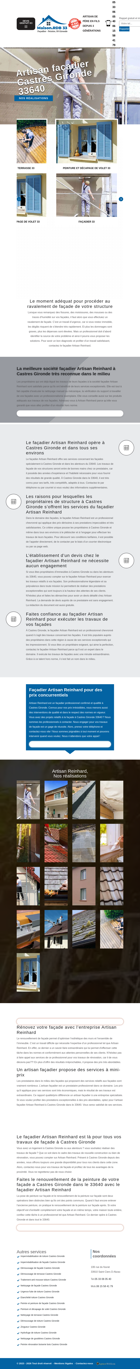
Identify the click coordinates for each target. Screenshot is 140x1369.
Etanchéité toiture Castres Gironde (37, 1297)
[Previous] (19, 199)
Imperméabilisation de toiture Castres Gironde (43, 1256)
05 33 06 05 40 (113, 12)
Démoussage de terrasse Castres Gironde (41, 1274)
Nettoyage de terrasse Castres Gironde (39, 1315)
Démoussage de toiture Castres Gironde (40, 1321)
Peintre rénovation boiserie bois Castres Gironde (44, 1344)
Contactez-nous (84, 1363)
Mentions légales (64, 1363)
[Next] (121, 199)
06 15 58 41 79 (113, 35)
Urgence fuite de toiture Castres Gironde (40, 1291)
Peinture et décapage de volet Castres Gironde (43, 1309)
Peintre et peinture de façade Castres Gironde (43, 1303)
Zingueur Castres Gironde (33, 1327)
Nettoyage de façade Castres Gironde (39, 1285)
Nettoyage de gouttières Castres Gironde (40, 1338)
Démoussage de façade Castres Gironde (40, 1268)
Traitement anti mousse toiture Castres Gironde (43, 1279)
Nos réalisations (33, 98)
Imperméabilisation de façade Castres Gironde (43, 1262)
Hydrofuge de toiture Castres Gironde (39, 1332)
